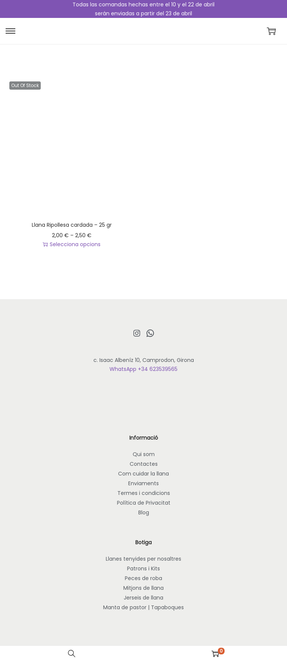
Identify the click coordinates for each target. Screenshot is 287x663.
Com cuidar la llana (143, 473)
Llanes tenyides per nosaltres (143, 559)
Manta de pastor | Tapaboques (143, 607)
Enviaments (143, 483)
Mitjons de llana (143, 588)
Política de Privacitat (143, 502)
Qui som (144, 454)
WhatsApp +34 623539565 (143, 369)
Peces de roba (143, 578)
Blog (143, 512)
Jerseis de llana (143, 597)
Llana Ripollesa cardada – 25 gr (72, 225)
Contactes (144, 464)
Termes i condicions (143, 493)
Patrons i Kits (143, 568)
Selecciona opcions (72, 244)
